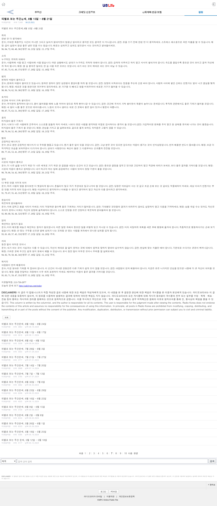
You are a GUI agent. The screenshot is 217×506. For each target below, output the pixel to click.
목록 (6, 317)
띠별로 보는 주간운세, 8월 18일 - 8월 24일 (108, 325)
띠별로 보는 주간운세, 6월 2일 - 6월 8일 (108, 416)
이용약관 (110, 496)
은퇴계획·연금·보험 (152, 12)
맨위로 (211, 484)
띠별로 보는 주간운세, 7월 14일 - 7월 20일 (108, 366)
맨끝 (136, 453)
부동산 (38, 12)
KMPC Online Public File (107, 500)
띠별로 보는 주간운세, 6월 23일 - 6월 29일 (108, 391)
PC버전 (114, 491)
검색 (212, 461)
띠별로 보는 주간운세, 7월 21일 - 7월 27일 (108, 358)
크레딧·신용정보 (87, 12)
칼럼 (200, 12)
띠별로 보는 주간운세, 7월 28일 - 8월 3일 (108, 350)
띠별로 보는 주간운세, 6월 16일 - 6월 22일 (108, 400)
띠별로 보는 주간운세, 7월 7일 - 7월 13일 (108, 375)
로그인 (103, 491)
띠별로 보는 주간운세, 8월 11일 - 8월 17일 (108, 333)
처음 (81, 453)
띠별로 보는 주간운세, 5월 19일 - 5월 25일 (108, 433)
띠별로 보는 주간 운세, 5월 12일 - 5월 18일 (108, 441)
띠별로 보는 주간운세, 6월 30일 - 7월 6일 (108, 383)
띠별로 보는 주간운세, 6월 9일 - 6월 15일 (108, 408)
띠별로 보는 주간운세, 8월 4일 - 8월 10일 (108, 342)
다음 (130, 453)
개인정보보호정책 (127, 496)
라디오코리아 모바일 (93, 496)
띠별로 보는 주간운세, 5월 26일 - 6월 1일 (108, 424)
